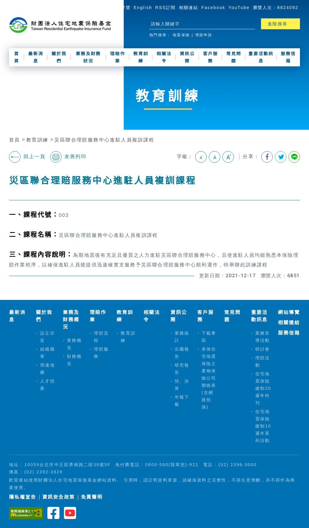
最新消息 (35, 57)
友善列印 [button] (68, 157)
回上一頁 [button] (27, 157)
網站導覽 (121, 7)
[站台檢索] (196, 23)
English (143, 7)
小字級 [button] (201, 157)
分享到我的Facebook (267, 157)
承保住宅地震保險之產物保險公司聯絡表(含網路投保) (209, 378)
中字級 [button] (214, 157)
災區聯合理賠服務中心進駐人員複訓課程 (104, 139)
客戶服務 (210, 57)
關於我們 (59, 57)
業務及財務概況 (71, 319)
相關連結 (189, 7)
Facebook (213, 7)
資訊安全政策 (58, 497)
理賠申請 (203, 35)
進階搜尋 (277, 23)
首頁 (16, 57)
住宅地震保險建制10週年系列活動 (263, 426)
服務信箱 (288, 57)
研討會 (262, 349)
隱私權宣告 (22, 497)
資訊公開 (187, 57)
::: (105, 7)
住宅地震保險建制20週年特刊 (263, 388)
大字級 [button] (228, 157)
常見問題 (233, 57)
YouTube (239, 7)
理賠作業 (117, 57)
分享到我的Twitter (280, 157)
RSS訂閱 (165, 7)
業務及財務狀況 (88, 57)
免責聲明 (92, 497)
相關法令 (164, 57)
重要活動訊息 (261, 57)
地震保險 (181, 35)
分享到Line (294, 157)
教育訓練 (140, 57)
